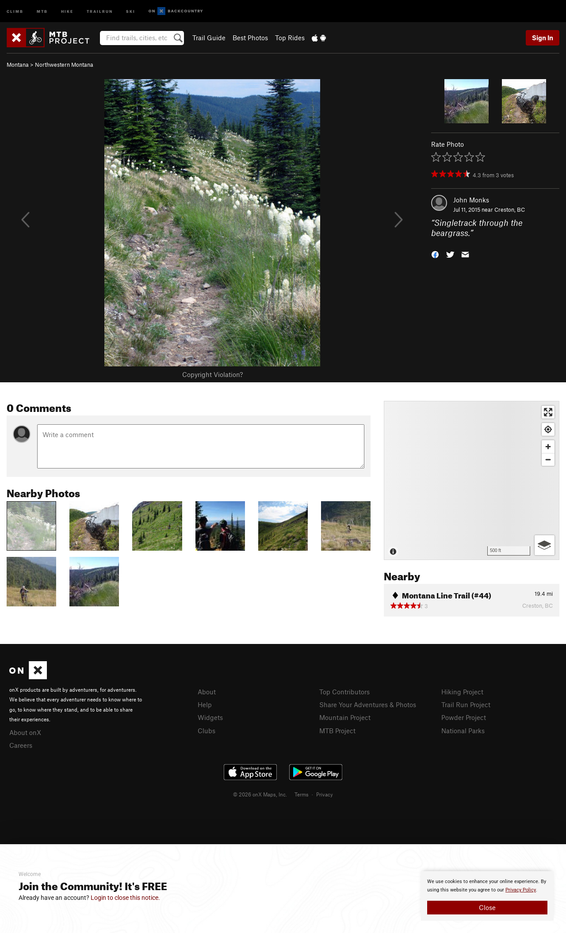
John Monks (471, 200)
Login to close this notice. (125, 897)
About (207, 692)
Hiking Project (462, 692)
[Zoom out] (548, 459)
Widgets (210, 717)
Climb (15, 11)
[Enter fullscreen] (548, 412)
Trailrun (100, 11)
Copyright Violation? (212, 374)
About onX (25, 732)
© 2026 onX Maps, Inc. (260, 794)
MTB (42, 11)
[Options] (545, 545)
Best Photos (250, 38)
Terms (301, 794)
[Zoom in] (548, 446)
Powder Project (463, 717)
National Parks (463, 731)
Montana (18, 64)
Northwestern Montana (64, 64)
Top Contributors (344, 692)
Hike (67, 11)
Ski (130, 11)
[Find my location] (548, 429)
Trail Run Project (465, 704)
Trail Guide (209, 38)
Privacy (324, 794)
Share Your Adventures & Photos (367, 704)
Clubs (206, 731)
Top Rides (290, 38)
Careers (20, 745)
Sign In (542, 38)
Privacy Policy (520, 890)
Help (205, 704)
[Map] (471, 480)
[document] (487, 895)
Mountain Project (345, 717)
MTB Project (337, 731)
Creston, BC (509, 209)
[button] (435, 253)
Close (487, 907)
